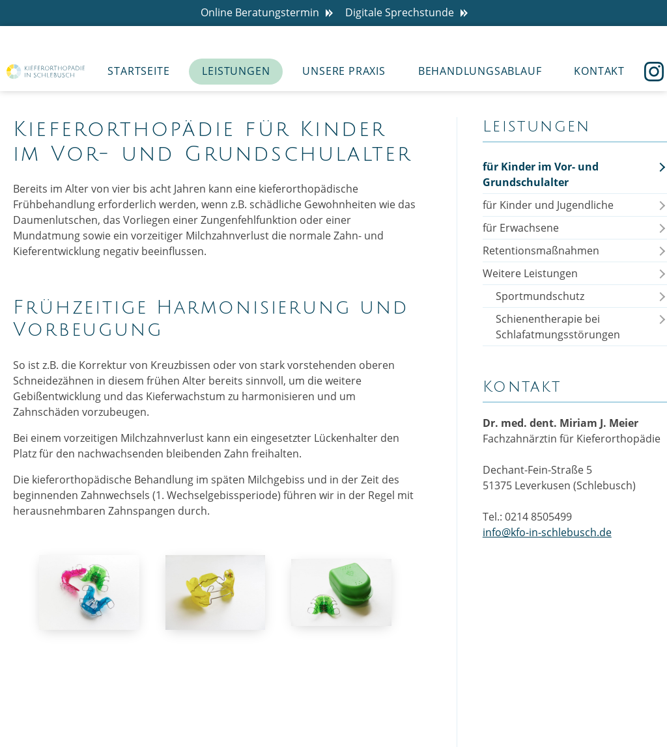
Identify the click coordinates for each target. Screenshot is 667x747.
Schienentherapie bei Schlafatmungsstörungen (558, 327)
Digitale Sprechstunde (409, 13)
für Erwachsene (521, 228)
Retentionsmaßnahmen (541, 250)
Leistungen (236, 71)
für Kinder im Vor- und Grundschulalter (541, 174)
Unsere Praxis (343, 71)
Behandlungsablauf (480, 71)
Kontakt (599, 71)
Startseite (138, 71)
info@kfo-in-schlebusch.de (547, 532)
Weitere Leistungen (530, 273)
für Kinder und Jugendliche (548, 205)
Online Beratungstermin (270, 13)
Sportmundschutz (540, 296)
